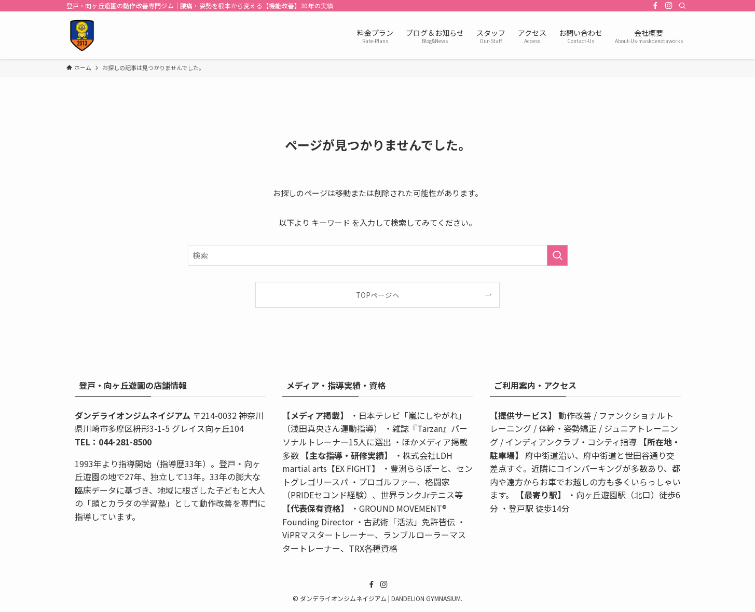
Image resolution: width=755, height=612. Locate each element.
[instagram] (669, 5)
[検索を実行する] (557, 255)
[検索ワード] (378, 255)
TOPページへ (378, 295)
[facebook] (655, 5)
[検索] (682, 5)
